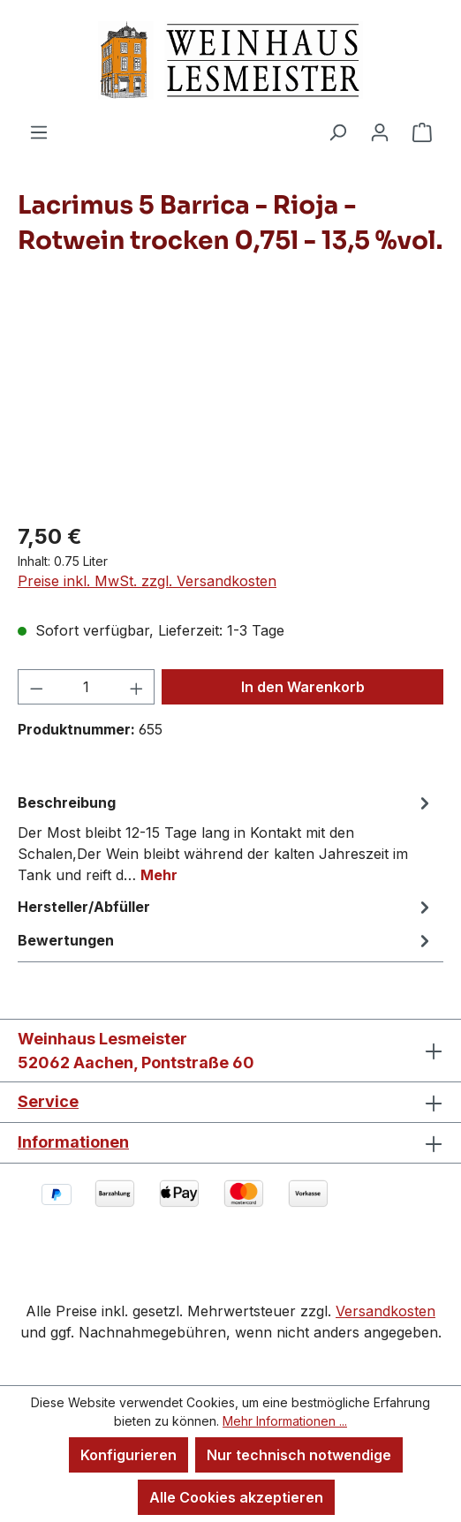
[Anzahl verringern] (36, 686)
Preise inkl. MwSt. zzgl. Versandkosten (147, 581)
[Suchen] (337, 131)
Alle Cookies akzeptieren (236, 1497)
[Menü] (39, 131)
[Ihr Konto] (380, 131)
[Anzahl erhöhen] (136, 686)
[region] (230, 407)
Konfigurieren (128, 1455)
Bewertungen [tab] (226, 940)
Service (48, 1101)
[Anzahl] (86, 686)
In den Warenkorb (303, 687)
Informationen (73, 1142)
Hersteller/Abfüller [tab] (226, 906)
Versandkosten (385, 1311)
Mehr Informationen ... (285, 1420)
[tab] (226, 838)
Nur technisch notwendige (299, 1455)
